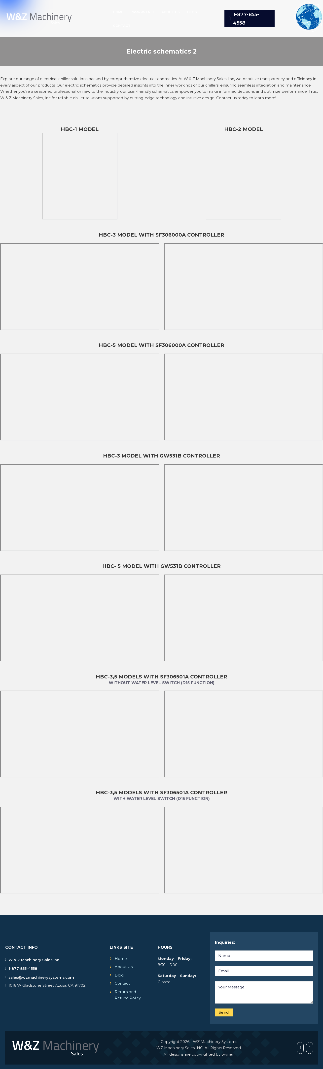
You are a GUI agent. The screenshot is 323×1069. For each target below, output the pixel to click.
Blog (192, 12)
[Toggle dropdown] (153, 11)
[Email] (264, 971)
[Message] (264, 992)
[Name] (264, 955)
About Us (170, 12)
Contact (122, 26)
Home (118, 12)
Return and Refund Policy (128, 995)
